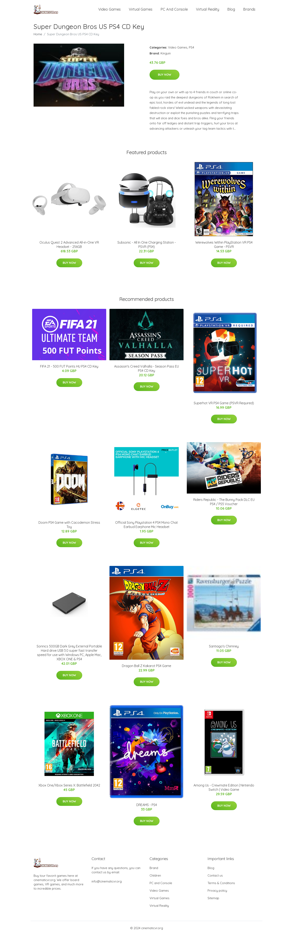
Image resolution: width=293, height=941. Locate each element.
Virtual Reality (207, 12)
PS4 (191, 53)
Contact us (215, 881)
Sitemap (213, 904)
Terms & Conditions (221, 889)
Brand (154, 874)
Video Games (109, 12)
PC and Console (174, 12)
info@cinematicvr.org (107, 887)
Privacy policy (217, 896)
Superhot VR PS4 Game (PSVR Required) (224, 409)
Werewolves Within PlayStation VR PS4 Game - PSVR (224, 250)
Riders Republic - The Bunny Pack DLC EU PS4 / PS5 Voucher (224, 508)
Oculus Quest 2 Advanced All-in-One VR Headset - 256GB (69, 250)
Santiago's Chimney (224, 652)
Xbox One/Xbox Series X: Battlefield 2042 (69, 791)
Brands (249, 12)
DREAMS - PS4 (146, 811)
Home (38, 40)
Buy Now (164, 80)
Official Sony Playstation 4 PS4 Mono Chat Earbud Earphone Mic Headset (146, 530)
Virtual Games (140, 12)
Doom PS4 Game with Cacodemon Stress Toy (69, 530)
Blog (231, 12)
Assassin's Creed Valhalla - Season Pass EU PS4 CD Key (146, 374)
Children (155, 881)
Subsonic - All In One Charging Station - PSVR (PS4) (146, 250)
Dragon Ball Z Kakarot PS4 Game (146, 672)
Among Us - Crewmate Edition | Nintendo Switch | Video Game (224, 793)
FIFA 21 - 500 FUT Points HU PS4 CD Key (69, 372)
